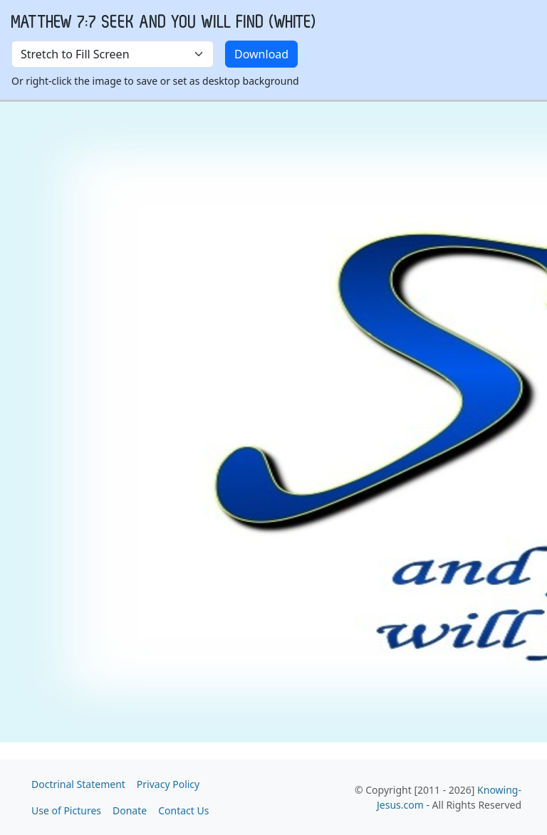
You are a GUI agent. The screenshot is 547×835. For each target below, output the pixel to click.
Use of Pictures (66, 810)
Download (261, 54)
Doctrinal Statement (78, 784)
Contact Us (183, 810)
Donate (130, 810)
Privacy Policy (168, 784)
